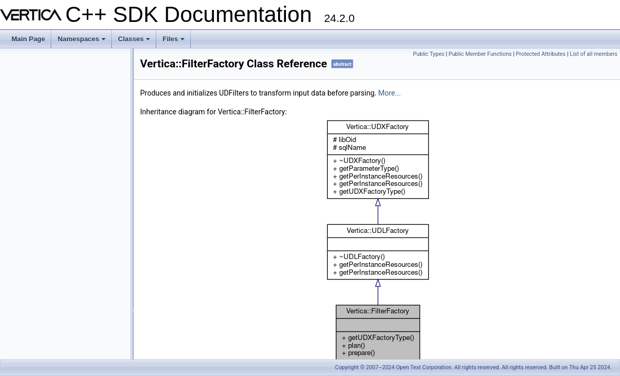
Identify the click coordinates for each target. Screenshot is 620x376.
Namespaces (82, 42)
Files (174, 42)
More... (389, 93)
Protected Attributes (541, 54)
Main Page (28, 39)
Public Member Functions (480, 54)
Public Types (428, 54)
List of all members (593, 54)
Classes (135, 42)
